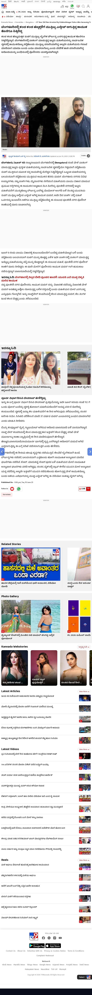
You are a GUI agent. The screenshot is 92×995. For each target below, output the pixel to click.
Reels (4, 860)
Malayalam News (32, 969)
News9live (45, 969)
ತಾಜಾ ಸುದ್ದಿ (10, 12)
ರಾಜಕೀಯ (81, 16)
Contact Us (10, 951)
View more (84, 691)
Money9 (62, 969)
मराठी (23, 1)
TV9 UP (54, 969)
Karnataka (19, 22)
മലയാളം (56, 1)
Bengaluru (29, 22)
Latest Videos (10, 749)
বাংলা (37, 1)
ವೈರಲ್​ (71, 12)
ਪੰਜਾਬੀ (43, 1)
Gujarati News (58, 964)
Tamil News (84, 964)
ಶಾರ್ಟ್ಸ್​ (18, 16)
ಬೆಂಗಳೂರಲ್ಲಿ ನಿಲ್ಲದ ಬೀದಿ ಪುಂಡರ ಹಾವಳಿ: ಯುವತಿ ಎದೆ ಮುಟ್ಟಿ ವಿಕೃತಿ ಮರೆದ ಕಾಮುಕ (42, 279)
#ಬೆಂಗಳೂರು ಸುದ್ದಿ (41, 16)
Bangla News (45, 964)
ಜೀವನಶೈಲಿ (61, 16)
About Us (21, 951)
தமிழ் (49, 1)
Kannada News (7, 22)
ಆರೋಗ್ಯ (71, 16)
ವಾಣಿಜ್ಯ (86, 12)
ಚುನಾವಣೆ (28, 16)
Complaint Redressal (45, 955)
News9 (3, 1)
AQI (66, 7)
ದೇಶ (58, 12)
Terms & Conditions (76, 951)
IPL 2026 (22, 12)
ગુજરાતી (30, 1)
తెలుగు (16, 1)
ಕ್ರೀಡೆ (53, 16)
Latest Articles (10, 691)
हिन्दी (10, 1)
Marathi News (19, 964)
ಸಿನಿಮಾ (36, 12)
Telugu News (32, 964)
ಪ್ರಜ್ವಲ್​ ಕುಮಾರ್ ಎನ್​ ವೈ (17, 156)
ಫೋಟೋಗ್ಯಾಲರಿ (47, 12)
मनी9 (64, 1)
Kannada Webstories (14, 646)
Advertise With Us (34, 951)
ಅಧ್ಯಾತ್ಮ (78, 12)
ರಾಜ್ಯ (29, 12)
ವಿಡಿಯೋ (9, 16)
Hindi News (7, 964)
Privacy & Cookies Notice (55, 951)
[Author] (4, 156)
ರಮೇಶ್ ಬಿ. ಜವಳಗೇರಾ (42, 156)
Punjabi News (72, 964)
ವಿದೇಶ (64, 12)
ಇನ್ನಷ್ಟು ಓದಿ (83, 647)
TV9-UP (70, 1)
